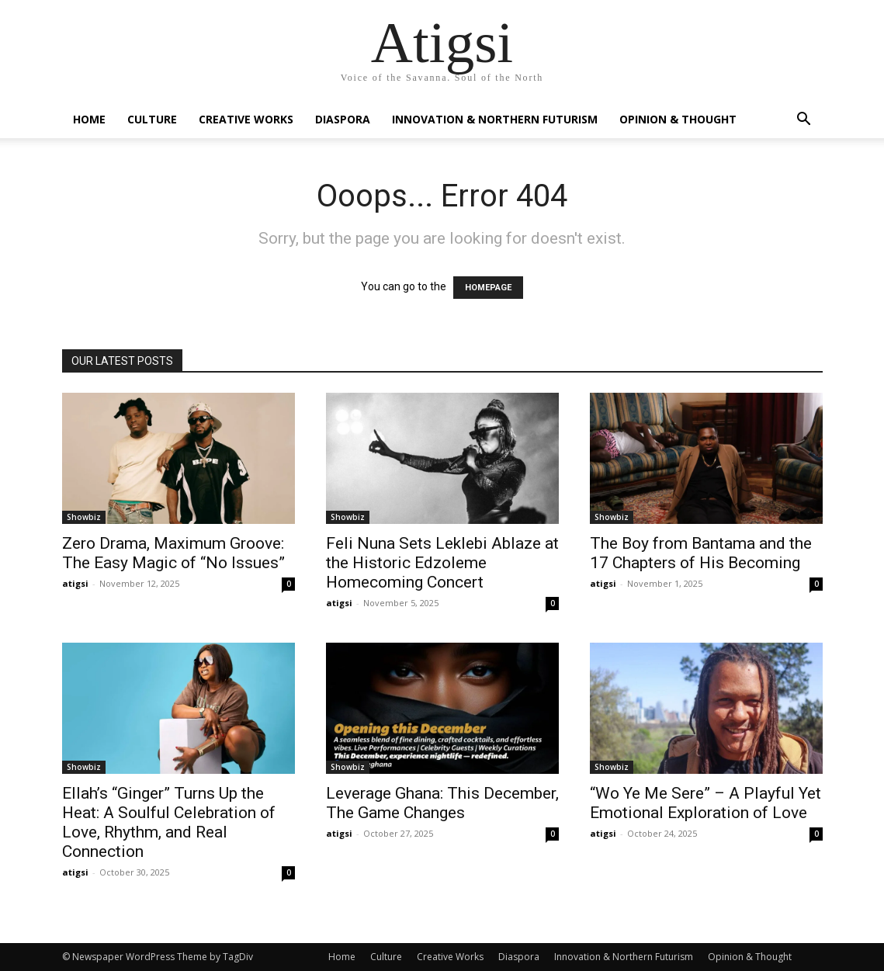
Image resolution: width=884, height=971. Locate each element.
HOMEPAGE (488, 288)
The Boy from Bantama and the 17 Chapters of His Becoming (701, 553)
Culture (152, 119)
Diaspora (342, 119)
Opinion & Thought (678, 119)
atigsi (75, 583)
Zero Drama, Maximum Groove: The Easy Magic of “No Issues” (173, 553)
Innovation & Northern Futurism (495, 119)
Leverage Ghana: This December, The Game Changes (442, 803)
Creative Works (246, 119)
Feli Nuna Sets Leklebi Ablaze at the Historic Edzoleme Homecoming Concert (442, 562)
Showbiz (84, 517)
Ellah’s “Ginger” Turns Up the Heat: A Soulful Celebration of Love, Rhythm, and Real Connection (169, 822)
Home (89, 119)
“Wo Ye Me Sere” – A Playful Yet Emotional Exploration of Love (705, 803)
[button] (804, 120)
